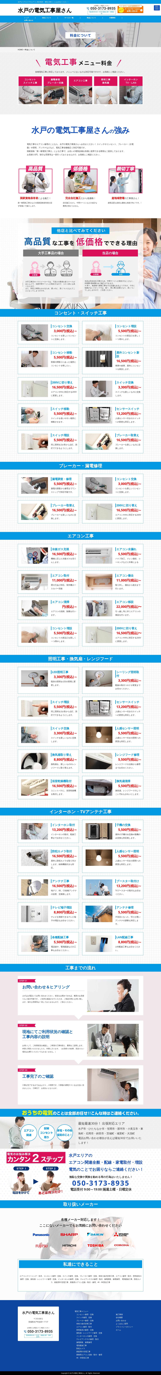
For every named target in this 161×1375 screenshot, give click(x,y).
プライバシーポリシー (124, 1327)
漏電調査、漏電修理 (84, 1342)
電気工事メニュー (81, 1311)
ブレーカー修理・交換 (85, 1320)
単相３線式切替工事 (84, 1323)
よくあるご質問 (122, 1323)
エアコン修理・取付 (84, 1327)
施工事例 (119, 1314)
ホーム (118, 1330)
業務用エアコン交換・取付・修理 (89, 1354)
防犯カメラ (80, 1348)
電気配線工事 (81, 1345)
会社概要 (119, 1317)
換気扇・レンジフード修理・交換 (89, 1333)
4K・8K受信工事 (82, 1358)
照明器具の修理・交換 (85, 1330)
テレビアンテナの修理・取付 (87, 1339)
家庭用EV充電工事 (83, 1351)
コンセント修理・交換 (85, 1314)
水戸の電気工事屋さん (77, 1373)
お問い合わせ (121, 1320)
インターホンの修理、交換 (86, 1336)
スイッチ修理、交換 (84, 1317)
